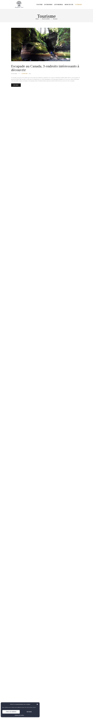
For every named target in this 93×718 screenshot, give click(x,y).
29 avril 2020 (14, 73)
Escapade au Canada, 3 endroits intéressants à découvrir (45, 68)
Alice (30, 73)
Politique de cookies (19, 715)
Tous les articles (46, 19)
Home (37, 19)
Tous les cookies (11, 712)
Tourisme (25, 73)
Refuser (29, 712)
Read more (15, 85)
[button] (37, 704)
